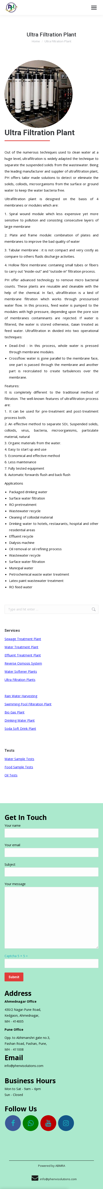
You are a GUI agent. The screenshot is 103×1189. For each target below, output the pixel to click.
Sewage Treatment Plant (23, 639)
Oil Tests (11, 775)
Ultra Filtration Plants (20, 679)
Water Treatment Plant (21, 647)
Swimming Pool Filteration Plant (28, 704)
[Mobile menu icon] (93, 7)
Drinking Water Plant (20, 720)
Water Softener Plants (21, 671)
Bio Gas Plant (15, 712)
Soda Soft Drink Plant (20, 728)
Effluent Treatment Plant (23, 655)
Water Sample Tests (19, 759)
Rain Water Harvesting (21, 696)
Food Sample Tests (19, 767)
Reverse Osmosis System (23, 663)
